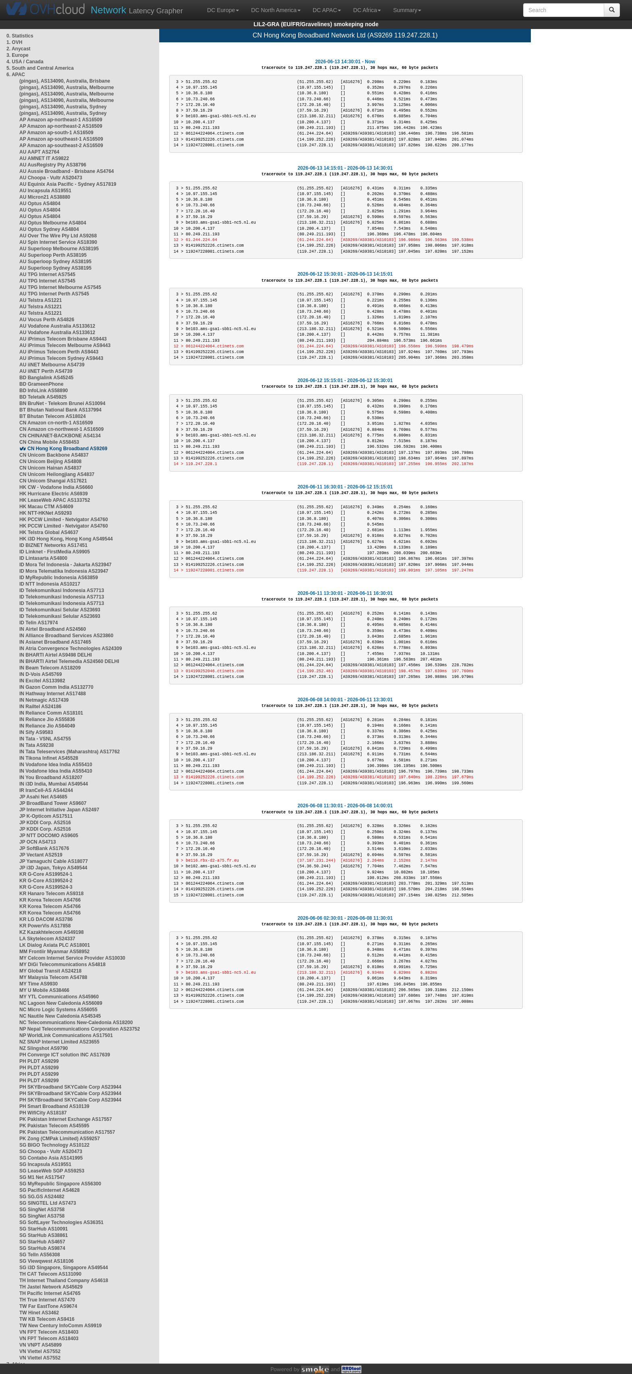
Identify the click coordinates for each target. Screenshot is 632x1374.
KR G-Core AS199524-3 (46, 887)
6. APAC (15, 74)
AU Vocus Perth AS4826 (46, 319)
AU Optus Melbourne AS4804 (52, 223)
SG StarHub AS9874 (42, 1248)
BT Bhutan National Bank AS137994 (60, 410)
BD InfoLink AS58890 (43, 390)
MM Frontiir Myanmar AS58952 (54, 951)
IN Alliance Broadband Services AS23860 (66, 635)
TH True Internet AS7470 (47, 1300)
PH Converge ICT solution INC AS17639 (64, 1055)
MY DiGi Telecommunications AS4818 (62, 964)
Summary (407, 10)
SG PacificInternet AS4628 (49, 1190)
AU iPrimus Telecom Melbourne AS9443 (64, 345)
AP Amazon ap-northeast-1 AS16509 (60, 120)
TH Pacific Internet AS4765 (50, 1293)
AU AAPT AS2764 (39, 152)
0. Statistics (19, 36)
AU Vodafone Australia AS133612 (57, 326)
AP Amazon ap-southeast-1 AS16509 (61, 139)
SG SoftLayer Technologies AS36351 (61, 1222)
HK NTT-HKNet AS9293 (45, 513)
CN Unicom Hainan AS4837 (50, 468)
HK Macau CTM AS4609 (46, 506)
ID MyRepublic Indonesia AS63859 (58, 577)
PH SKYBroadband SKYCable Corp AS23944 (70, 1087)
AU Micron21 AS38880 (44, 197)
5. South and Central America (40, 68)
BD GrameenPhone (41, 384)
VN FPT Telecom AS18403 (49, 1332)
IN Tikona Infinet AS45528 (48, 758)
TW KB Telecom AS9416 (47, 1319)
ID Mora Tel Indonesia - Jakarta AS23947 (65, 564)
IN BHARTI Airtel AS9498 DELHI (55, 655)
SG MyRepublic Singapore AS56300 (60, 1184)
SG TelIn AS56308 (39, 1255)
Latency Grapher (137, 9)
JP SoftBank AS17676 (44, 848)
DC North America (276, 10)
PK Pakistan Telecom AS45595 (54, 1126)
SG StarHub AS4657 (42, 1242)
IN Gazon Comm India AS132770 (56, 687)
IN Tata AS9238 (36, 745)
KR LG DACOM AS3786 (46, 919)
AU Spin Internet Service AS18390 (58, 242)
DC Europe (223, 10)
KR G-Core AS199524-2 (46, 880)
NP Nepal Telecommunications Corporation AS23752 (79, 1029)
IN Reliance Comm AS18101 (51, 713)
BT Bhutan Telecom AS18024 (52, 416)
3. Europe (17, 55)
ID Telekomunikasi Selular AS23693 (59, 610)
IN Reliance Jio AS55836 (47, 719)
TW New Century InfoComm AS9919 (60, 1325)
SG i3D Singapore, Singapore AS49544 (63, 1267)
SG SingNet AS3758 (41, 1209)
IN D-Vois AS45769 (40, 674)
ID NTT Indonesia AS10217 (49, 584)
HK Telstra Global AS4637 (48, 532)
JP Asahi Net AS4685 (43, 797)
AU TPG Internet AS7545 (47, 274)
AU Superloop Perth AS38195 (53, 255)
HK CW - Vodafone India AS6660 (56, 487)
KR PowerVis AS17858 (45, 926)
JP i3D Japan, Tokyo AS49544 (53, 868)
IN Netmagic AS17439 (44, 700)
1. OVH (14, 42)
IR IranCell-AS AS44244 (46, 790)
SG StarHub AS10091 (43, 1229)
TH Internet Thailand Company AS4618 (63, 1280)
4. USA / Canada (25, 61)
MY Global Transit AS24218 (50, 971)
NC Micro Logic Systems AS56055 (58, 1009)
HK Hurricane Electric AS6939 (53, 494)
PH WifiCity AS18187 (43, 1113)
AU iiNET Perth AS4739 (46, 371)
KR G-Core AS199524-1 (46, 874)
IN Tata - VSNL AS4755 (45, 739)
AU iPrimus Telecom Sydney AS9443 (61, 358)
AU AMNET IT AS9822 (44, 158)
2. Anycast (18, 49)
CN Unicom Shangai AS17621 (53, 481)
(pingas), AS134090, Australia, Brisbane (64, 81)
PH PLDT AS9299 (39, 1061)
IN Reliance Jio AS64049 (47, 726)
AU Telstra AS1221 (40, 300)
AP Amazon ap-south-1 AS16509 (56, 132)
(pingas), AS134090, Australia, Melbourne (66, 87)
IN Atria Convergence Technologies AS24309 (70, 648)
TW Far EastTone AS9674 (48, 1306)
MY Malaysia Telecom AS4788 (53, 977)
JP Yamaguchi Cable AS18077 (53, 861)
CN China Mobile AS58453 (49, 442)
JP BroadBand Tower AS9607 (53, 803)
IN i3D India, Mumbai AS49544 (53, 784)
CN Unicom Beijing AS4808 (50, 461)
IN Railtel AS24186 (40, 706)
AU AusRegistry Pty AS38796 (52, 165)
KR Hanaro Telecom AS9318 (51, 893)
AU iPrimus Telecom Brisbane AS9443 (63, 339)
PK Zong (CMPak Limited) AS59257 (59, 1138)
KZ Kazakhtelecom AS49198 (51, 932)
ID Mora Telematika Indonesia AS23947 (63, 571)
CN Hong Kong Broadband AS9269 (67, 448)
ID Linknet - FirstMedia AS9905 (54, 552)
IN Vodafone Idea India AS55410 (55, 764)
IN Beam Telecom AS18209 (50, 668)
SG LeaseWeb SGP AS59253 (51, 1171)
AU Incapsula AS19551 (45, 190)
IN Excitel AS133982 (42, 681)
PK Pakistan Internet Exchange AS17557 (65, 1119)
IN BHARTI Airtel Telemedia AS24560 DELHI (69, 661)
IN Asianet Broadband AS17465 (55, 642)
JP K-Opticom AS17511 (46, 816)
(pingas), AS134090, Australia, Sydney (63, 107)
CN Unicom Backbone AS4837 (54, 455)
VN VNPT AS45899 (40, 1345)
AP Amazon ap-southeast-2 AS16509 (61, 145)
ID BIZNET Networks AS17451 (53, 545)
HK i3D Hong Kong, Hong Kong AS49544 (66, 539)
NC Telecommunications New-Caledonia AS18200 (76, 1022)
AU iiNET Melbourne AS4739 (52, 365)
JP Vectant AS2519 (40, 855)
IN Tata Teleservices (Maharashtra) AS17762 (69, 752)
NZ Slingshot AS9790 (43, 1048)
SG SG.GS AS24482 (41, 1196)
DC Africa (367, 10)
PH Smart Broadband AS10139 (54, 1106)
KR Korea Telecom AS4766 (50, 900)
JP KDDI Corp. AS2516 (45, 822)
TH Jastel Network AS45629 (51, 1287)
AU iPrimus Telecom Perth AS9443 (58, 352)
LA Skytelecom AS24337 (47, 939)
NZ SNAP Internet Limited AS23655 (59, 1042)
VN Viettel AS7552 (39, 1351)
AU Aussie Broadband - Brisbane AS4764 (66, 171)
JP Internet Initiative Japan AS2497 (59, 810)
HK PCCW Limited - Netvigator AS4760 (63, 519)
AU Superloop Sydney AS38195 (55, 261)
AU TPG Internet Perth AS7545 (54, 294)
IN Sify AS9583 (36, 732)
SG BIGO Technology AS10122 (54, 1145)
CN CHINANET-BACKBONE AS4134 (60, 436)
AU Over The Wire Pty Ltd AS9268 (58, 236)
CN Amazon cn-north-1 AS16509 (56, 423)
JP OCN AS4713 (37, 842)
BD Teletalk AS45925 (43, 397)
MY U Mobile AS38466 (44, 990)
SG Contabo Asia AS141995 (51, 1158)
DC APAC (327, 10)
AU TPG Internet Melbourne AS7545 (60, 287)
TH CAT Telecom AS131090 (50, 1274)
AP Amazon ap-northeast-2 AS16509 (60, 126)
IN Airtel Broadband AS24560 (52, 629)
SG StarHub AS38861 (43, 1235)
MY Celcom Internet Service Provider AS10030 (72, 958)
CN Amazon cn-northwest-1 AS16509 (61, 429)
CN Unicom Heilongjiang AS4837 (56, 474)
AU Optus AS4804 (39, 203)
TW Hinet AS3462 (39, 1313)
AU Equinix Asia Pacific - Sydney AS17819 (67, 184)
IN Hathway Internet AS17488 (52, 693)
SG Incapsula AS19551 (45, 1164)
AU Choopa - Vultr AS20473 (50, 178)
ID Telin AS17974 (38, 623)
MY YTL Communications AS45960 (59, 997)
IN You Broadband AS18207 (51, 777)
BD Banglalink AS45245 (46, 377)
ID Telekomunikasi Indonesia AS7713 (61, 590)
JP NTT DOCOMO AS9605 (48, 835)
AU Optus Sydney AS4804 (49, 229)
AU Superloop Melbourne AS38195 (59, 249)
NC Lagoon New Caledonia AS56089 (60, 1003)
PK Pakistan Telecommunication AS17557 (67, 1132)
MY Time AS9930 (38, 984)
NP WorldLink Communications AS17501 (66, 1035)
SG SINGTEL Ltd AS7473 (47, 1203)
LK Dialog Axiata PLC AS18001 (54, 945)
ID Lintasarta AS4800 (43, 558)
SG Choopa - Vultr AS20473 (50, 1151)
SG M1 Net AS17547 (42, 1177)
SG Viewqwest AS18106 (46, 1261)
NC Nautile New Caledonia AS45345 (60, 1016)
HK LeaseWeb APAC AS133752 (54, 500)
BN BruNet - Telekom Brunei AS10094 (62, 403)
